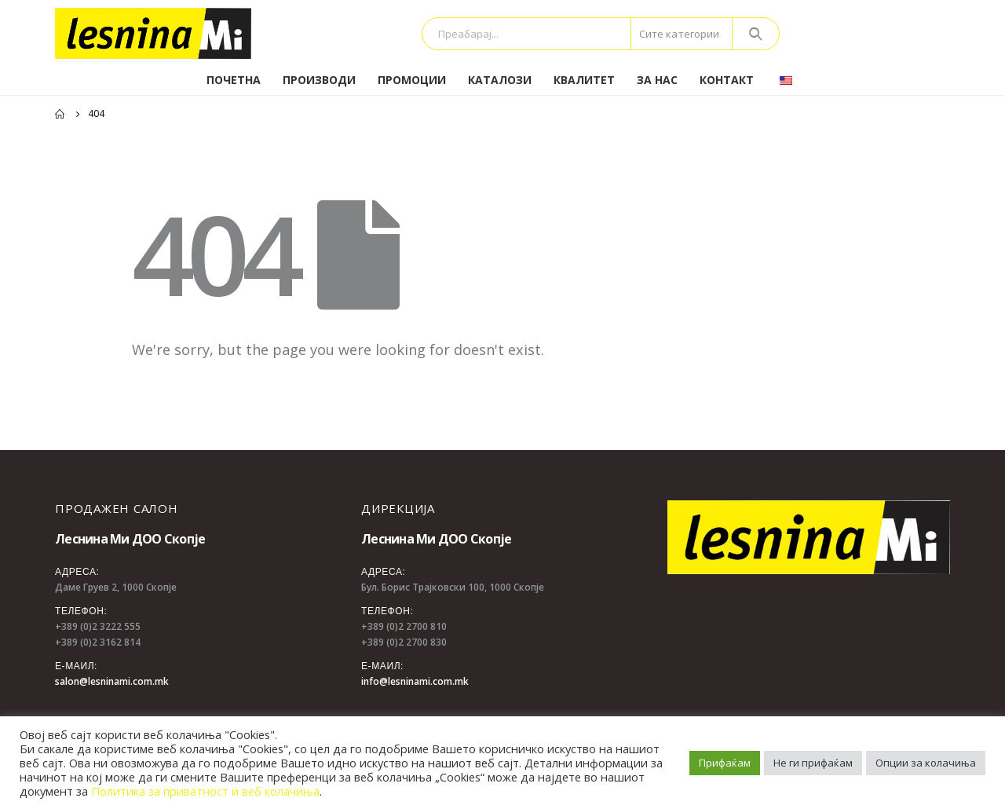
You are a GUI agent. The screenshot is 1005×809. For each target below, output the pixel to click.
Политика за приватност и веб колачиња (205, 791)
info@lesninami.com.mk (415, 681)
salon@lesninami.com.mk (112, 681)
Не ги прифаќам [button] (813, 763)
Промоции (412, 79)
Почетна (233, 79)
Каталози (500, 79)
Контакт (727, 79)
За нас (657, 79)
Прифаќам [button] (725, 763)
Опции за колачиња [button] (925, 763)
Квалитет (584, 79)
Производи (319, 79)
